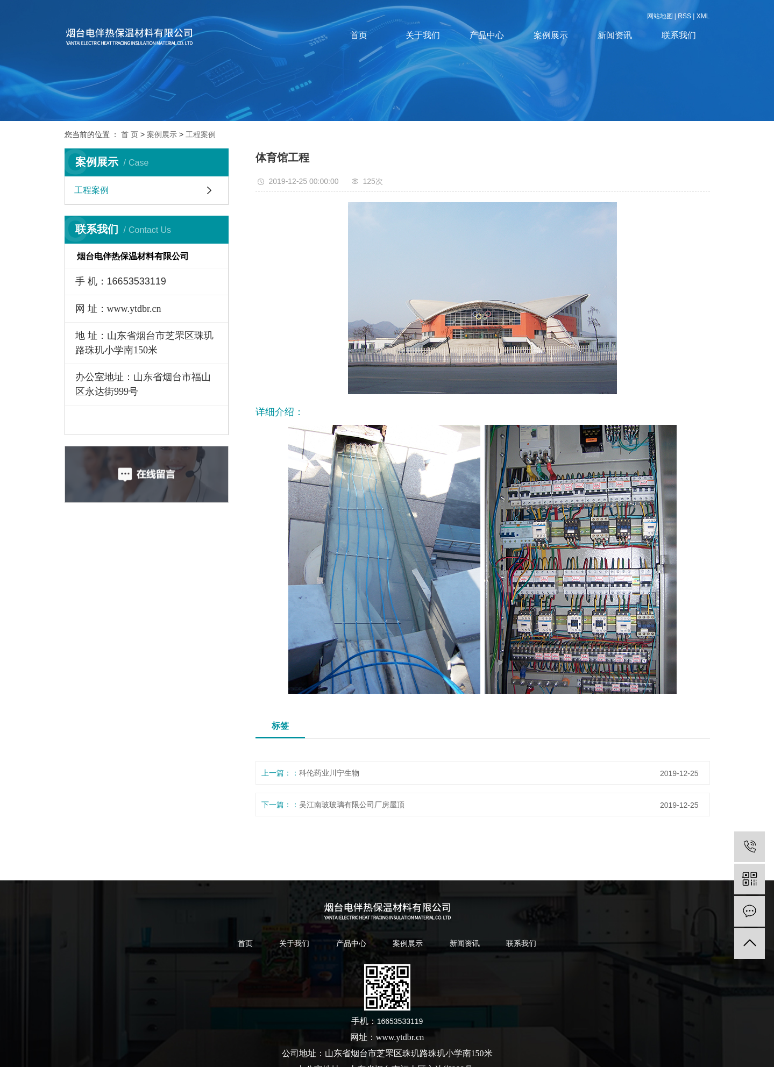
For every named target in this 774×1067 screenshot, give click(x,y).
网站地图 (660, 16)
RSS (684, 16)
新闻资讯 (615, 35)
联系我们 (679, 35)
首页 (358, 35)
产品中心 (487, 35)
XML (703, 16)
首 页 (129, 134)
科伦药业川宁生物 (329, 773)
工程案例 (201, 134)
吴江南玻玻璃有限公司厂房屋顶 (351, 804)
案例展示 (551, 35)
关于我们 (423, 35)
